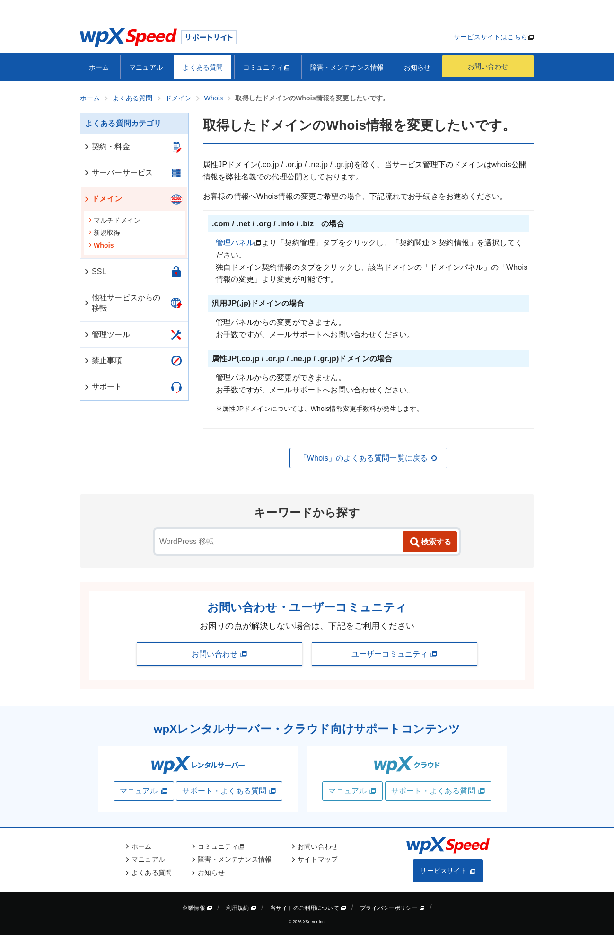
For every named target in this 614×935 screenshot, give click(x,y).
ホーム (99, 67)
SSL (94, 271)
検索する (430, 542)
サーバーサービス (118, 173)
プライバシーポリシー (392, 908)
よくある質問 (203, 67)
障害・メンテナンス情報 (347, 67)
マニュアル (146, 67)
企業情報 (197, 908)
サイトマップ (318, 859)
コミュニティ (266, 67)
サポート (103, 387)
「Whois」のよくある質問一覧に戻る (368, 458)
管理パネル (235, 243)
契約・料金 (106, 146)
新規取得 (104, 232)
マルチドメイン (114, 220)
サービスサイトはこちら (490, 37)
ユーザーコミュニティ (394, 654)
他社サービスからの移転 (121, 303)
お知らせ (417, 67)
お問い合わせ (488, 66)
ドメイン (103, 199)
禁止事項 (103, 360)
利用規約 (241, 908)
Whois (101, 245)
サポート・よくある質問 (229, 791)
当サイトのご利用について (308, 908)
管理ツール (106, 334)
